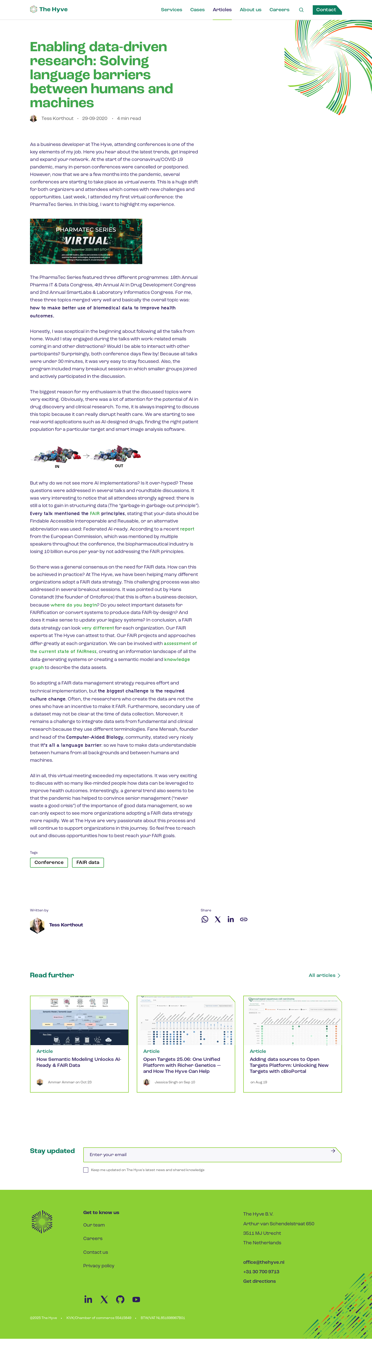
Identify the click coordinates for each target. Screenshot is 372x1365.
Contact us (95, 1252)
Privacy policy (98, 1266)
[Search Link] (301, 10)
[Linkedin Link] (91, 1303)
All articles (325, 975)
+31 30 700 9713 (261, 1272)
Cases (197, 9)
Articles (222, 9)
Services (171, 9)
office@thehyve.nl (263, 1263)
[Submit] (333, 1151)
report (187, 529)
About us (250, 9)
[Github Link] (123, 1303)
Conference (49, 862)
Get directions (259, 1282)
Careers (279, 9)
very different (98, 628)
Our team (94, 1225)
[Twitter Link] (107, 1303)
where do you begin (73, 605)
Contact (326, 9)
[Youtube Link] (138, 1303)
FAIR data (88, 862)
